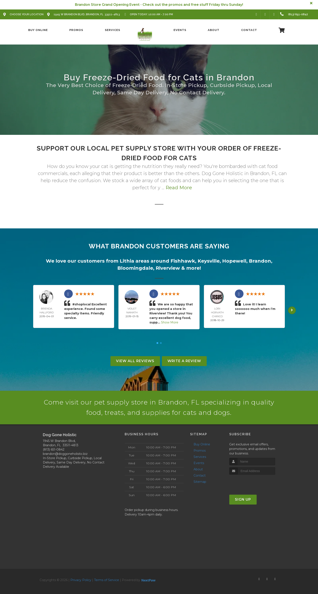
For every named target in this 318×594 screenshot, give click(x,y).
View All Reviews (135, 361)
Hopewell (234, 261)
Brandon (260, 261)
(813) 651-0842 (53, 449)
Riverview (168, 268)
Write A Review (184, 361)
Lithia (127, 261)
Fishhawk (183, 261)
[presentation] (252, 483)
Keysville (209, 261)
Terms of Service (106, 580)
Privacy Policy (80, 580)
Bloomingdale (135, 268)
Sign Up (243, 499)
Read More (179, 188)
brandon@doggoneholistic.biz (65, 454)
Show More (169, 322)
